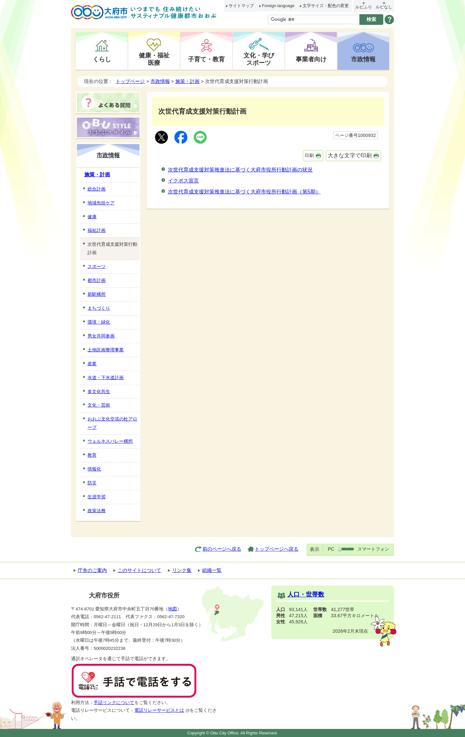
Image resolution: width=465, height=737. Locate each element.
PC (331, 549)
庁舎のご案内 (92, 570)
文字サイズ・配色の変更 (326, 5)
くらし (102, 59)
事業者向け (311, 59)
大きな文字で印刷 (350, 155)
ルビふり (363, 7)
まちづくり (99, 308)
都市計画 (97, 280)
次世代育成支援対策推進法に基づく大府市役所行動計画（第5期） (244, 191)
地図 (172, 609)
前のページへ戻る (221, 549)
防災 (92, 482)
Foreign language (278, 5)
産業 (92, 363)
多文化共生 (99, 391)
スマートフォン (373, 549)
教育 (92, 455)
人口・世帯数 (305, 594)
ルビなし (384, 7)
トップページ (130, 81)
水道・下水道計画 (106, 377)
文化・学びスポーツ (258, 59)
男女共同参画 (101, 335)
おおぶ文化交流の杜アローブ (112, 423)
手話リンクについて (114, 702)
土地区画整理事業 (106, 349)
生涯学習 (97, 496)
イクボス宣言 (183, 180)
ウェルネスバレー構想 (110, 441)
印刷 (309, 155)
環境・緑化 (99, 322)
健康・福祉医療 (154, 59)
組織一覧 (212, 570)
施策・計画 (187, 81)
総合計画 (97, 189)
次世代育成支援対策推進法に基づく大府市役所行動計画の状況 (240, 169)
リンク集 (181, 570)
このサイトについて (139, 570)
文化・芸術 (99, 405)
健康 (92, 216)
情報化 (94, 469)
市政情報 (363, 59)
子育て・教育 (206, 59)
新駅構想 (97, 294)
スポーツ (97, 266)
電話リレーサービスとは (162, 710)
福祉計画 (97, 230)
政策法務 (97, 510)
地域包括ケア (101, 202)
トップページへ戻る (276, 549)
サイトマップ (241, 5)
